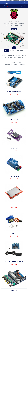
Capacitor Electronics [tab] (7, 64)
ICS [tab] (5, 57)
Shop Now (14, 29)
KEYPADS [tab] (10, 57)
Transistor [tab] (13, 62)
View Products (14, 122)
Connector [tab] (18, 55)
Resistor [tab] (19, 62)
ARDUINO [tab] (6, 50)
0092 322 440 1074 (4, 3)
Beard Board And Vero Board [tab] (8, 55)
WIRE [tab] (8, 62)
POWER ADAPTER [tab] (22, 64)
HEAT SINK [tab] (24, 55)
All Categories (14, 297)
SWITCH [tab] (15, 64)
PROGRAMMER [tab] (20, 57)
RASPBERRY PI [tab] (12, 50)
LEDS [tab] (15, 57)
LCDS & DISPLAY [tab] (20, 50)
